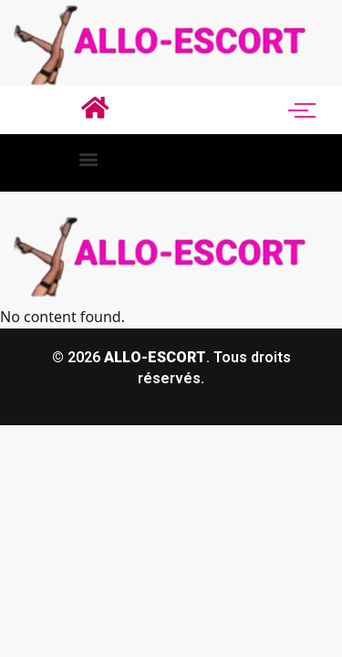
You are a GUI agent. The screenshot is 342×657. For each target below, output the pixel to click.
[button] (88, 158)
